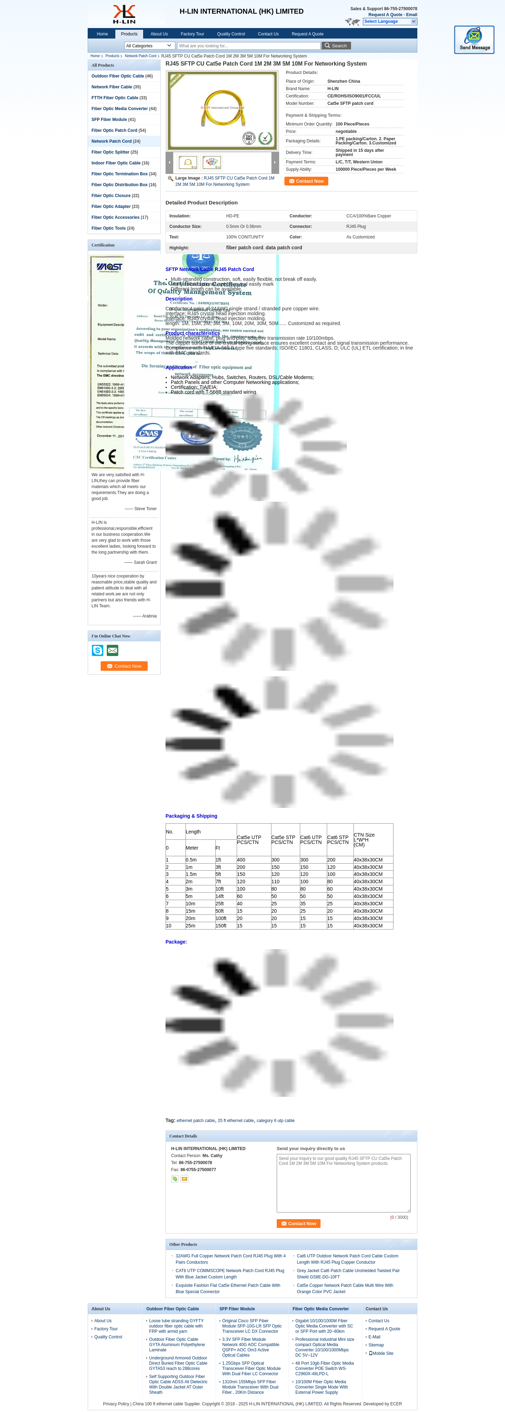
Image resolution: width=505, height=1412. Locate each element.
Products (129, 34)
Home (102, 34)
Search (339, 45)
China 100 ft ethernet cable (158, 1403)
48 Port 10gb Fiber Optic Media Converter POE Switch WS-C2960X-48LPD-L (324, 1368)
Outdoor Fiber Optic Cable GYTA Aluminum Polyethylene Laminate (177, 1344)
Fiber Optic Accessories (116, 217)
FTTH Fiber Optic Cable (115, 97)
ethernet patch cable (196, 1120)
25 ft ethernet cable (236, 1120)
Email (411, 14)
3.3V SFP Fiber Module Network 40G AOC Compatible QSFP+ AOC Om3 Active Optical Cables (251, 1347)
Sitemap (376, 1345)
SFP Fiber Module (109, 119)
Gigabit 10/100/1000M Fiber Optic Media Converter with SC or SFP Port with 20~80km (324, 1326)
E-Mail (375, 1337)
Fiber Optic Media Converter (120, 108)
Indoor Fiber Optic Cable (116, 163)
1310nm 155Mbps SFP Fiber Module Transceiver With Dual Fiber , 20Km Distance (250, 1387)
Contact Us (268, 34)
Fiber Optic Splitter (110, 152)
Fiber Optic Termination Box (120, 173)
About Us (159, 34)
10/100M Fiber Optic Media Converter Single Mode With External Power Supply (321, 1387)
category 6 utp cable (276, 1120)
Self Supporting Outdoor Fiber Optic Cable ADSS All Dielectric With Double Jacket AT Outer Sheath (178, 1384)
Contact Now (310, 181)
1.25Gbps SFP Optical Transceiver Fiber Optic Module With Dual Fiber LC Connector (251, 1368)
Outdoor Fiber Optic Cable (118, 76)
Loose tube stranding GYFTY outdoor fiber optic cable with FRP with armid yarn (176, 1326)
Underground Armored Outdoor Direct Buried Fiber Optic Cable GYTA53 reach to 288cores (178, 1363)
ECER (396, 1403)
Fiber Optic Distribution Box (120, 184)
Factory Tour (192, 34)
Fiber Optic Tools (109, 228)
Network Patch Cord (140, 56)
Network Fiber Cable (112, 87)
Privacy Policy (116, 1403)
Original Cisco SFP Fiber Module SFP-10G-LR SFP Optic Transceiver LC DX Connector (252, 1326)
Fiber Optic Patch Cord (114, 130)
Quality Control (231, 34)
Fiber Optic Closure (111, 195)
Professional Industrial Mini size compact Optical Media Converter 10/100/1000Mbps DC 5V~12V (324, 1347)
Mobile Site (381, 1353)
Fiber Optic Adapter (111, 206)
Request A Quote (385, 14)
